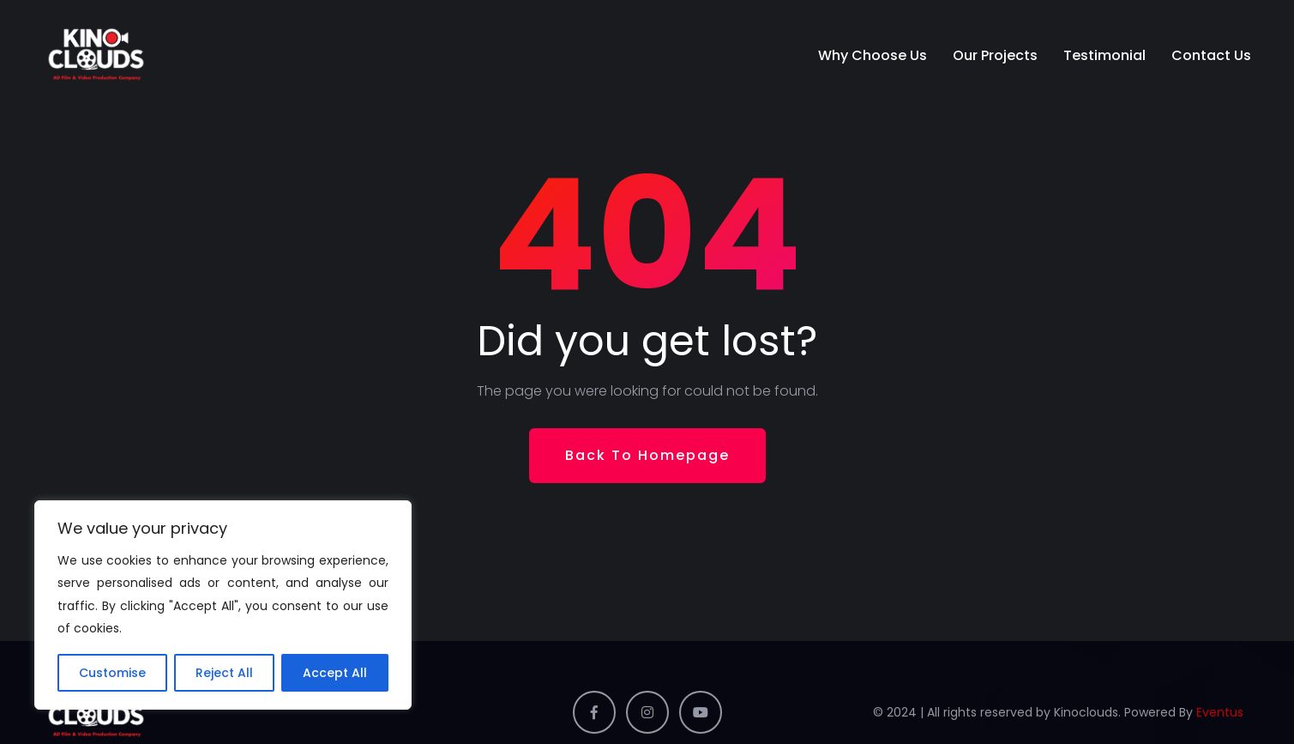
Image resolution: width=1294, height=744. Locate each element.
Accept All (335, 672)
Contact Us (1211, 55)
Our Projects (995, 55)
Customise (112, 672)
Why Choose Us (872, 55)
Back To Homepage (647, 455)
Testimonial (1104, 55)
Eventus (1219, 712)
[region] (223, 605)
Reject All (224, 672)
